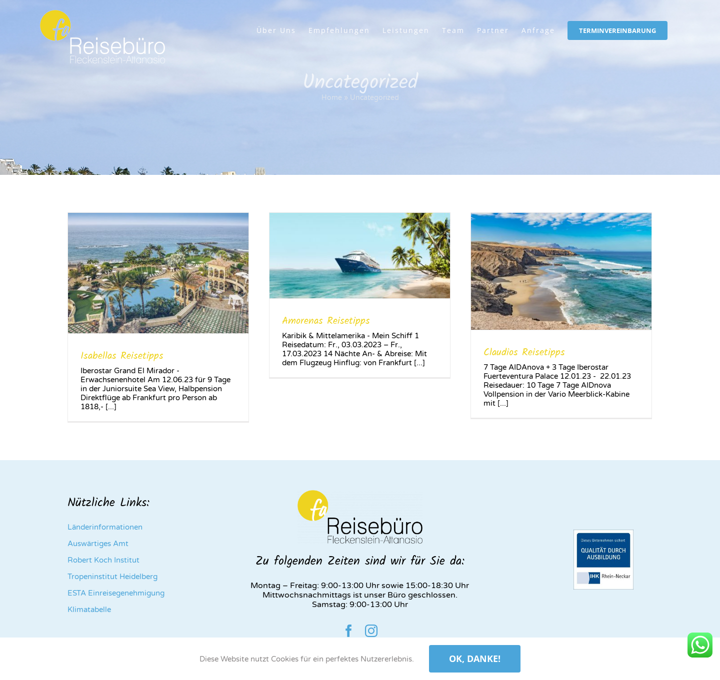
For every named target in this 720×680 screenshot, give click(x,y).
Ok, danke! (474, 659)
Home (332, 97)
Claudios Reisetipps (524, 353)
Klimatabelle (89, 609)
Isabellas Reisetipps (122, 356)
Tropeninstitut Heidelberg (113, 576)
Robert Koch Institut (104, 560)
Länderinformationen (105, 527)
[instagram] (371, 631)
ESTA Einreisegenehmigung (116, 593)
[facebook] (348, 631)
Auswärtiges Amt (98, 543)
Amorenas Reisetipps (326, 321)
